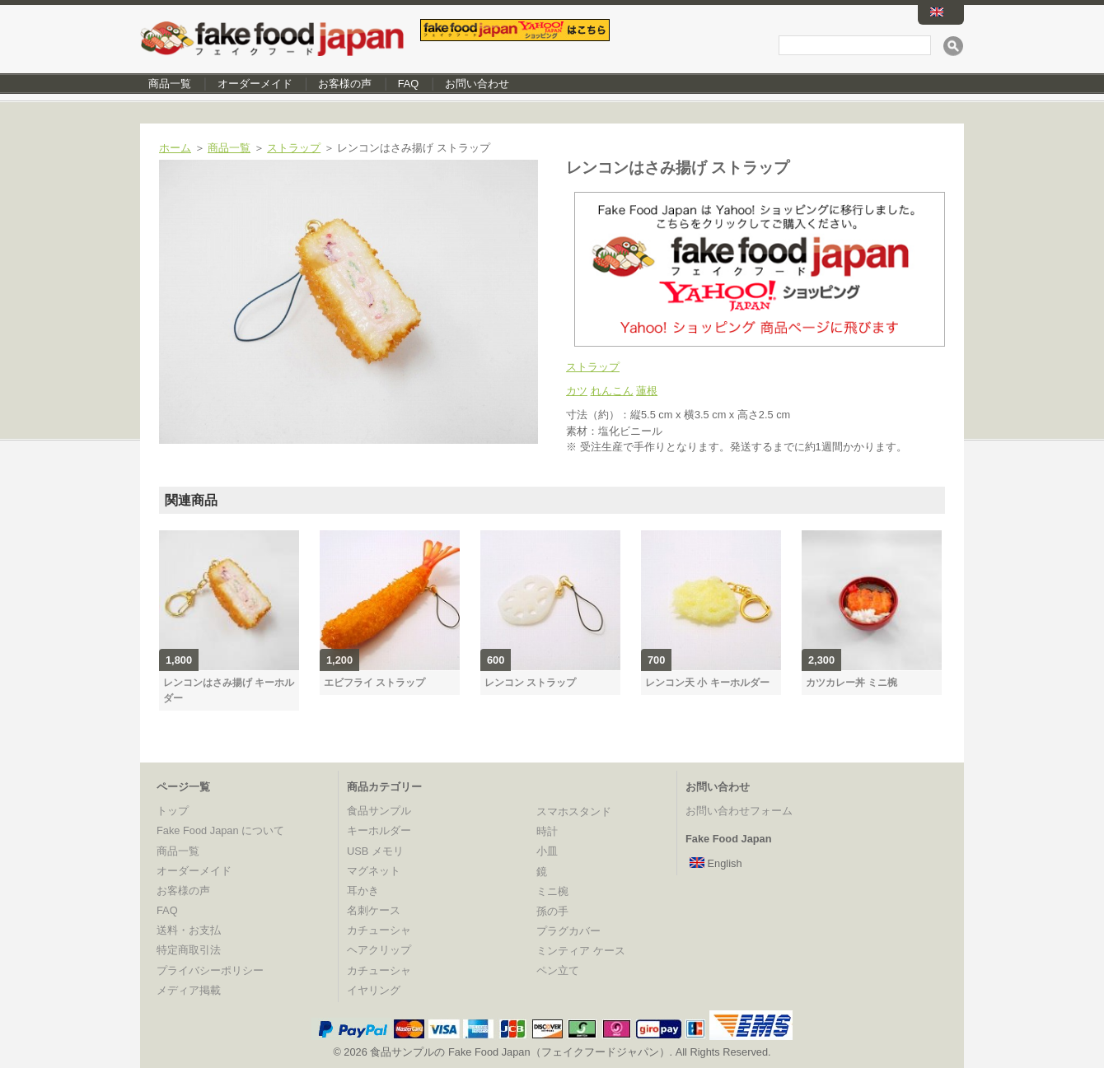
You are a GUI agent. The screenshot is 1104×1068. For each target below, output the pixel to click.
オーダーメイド (255, 83)
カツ (576, 391)
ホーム (175, 148)
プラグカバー (568, 931)
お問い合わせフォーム (739, 810)
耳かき (363, 890)
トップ (173, 810)
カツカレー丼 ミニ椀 (851, 682)
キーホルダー (379, 830)
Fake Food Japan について (220, 830)
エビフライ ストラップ (374, 682)
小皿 (547, 851)
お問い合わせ (477, 83)
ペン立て (557, 970)
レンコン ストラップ (530, 682)
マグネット (373, 871)
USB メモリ (375, 851)
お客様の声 (345, 83)
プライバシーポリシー (210, 970)
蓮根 (646, 391)
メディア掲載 (189, 990)
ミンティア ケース (580, 950)
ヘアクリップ (379, 950)
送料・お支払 (189, 930)
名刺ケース (373, 910)
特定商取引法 (189, 950)
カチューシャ (379, 930)
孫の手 (552, 911)
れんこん (612, 391)
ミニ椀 (552, 891)
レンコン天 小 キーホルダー (707, 682)
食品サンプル (379, 810)
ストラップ (293, 148)
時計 (547, 831)
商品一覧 (169, 83)
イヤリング (373, 990)
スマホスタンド (573, 811)
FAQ (408, 83)
